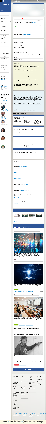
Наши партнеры (3, 30)
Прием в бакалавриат (24, 381)
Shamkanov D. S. (16, 203)
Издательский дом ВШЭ (40, 377)
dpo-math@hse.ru (3, 92)
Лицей (22, 376)
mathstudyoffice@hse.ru (4, 86)
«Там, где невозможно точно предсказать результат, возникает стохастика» (27, 231)
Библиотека (2, 28)
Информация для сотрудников (3, 35)
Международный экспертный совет (3, 27)
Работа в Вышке (15, 409)
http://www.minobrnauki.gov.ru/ (17, 413)
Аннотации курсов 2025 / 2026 (19, 45)
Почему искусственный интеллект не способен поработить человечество (26, 295)
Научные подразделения (31, 377)
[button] (14, 9)
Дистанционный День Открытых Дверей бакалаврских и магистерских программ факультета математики (25, 71)
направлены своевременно (27, 34)
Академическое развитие (31, 387)
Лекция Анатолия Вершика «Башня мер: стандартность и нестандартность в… (39, 220)
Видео (16, 211)
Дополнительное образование (23, 388)
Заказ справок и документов (18, 42)
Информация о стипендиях (18, 59)
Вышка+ (22, 383)
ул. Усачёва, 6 (3, 79)
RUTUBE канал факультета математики (4, 40)
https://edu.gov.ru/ (24, 413)
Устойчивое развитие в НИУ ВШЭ (16, 380)
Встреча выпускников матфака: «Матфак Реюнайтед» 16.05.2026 (26, 76)
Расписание (16, 49)
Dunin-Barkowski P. (25, 166)
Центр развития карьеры (23, 390)
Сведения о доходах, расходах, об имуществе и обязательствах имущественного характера (16, 396)
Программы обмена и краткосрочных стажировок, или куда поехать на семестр (27, 54)
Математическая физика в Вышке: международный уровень (26, 263)
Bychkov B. (20, 166)
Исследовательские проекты (32, 379)
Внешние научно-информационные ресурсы (31, 391)
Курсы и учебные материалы (19, 47)
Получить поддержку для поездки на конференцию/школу (23, 55)
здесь (8, 421)
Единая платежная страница (16, 408)
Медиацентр (39, 383)
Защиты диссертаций (32, 384)
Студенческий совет (4, 45)
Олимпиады (23, 380)
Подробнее (34, 22)
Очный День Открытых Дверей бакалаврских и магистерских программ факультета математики (26, 79)
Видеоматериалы (3, 42)
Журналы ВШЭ (39, 384)
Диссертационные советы (32, 383)
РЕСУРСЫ (38, 374)
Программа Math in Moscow (5, 56)
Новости (16, 225)
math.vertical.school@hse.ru (5, 100)
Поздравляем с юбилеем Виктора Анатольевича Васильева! (26, 328)
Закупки (14, 386)
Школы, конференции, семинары (19, 50)
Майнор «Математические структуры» (5, 61)
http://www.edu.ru (32, 413)
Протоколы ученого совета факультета (20, 52)
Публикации (16, 161)
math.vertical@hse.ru (4, 96)
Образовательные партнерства (24, 394)
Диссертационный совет (4, 24)
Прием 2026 (16, 43)
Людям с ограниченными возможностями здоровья (15, 404)
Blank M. (15, 172)
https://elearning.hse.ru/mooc (41, 413)
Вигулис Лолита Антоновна (5, 158)
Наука (2, 21)
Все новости (28, 369)
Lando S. (19, 178)
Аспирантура (23, 386)
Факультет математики (5, 5)
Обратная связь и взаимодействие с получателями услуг (24, 397)
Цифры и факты (3, 18)
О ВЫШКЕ (14, 374)
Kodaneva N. (16, 178)
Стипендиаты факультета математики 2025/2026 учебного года (27, 361)
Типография (39, 381)
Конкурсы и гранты (32, 388)
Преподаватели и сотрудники (15, 383)
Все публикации (17, 206)
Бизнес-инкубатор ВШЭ (24, 392)
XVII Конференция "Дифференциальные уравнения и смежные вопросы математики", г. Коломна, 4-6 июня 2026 (26, 85)
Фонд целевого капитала (15, 390)
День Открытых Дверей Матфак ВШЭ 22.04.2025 (17, 219)
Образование (3, 50)
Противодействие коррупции (16, 393)
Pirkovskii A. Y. (16, 197)
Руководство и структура (15, 378)
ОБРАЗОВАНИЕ (23, 374)
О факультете (3, 16)
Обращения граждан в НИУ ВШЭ (16, 388)
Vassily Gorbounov (26, 184)
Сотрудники (3, 33)
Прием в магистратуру (24, 384)
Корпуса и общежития (16, 384)
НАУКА (30, 374)
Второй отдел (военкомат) (18, 57)
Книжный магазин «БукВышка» (39, 380)
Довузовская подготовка (23, 378)
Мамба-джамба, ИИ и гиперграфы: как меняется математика (26, 334)
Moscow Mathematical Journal (4, 38)
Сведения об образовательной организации (15, 401)
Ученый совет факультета (4, 23)
